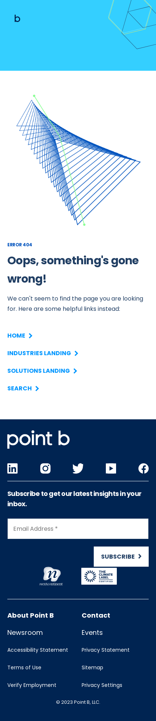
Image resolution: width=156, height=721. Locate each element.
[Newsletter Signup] (78, 545)
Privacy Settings (102, 685)
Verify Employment (31, 685)
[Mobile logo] (17, 18)
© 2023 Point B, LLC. (78, 702)
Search (22, 388)
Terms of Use (24, 667)
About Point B (30, 615)
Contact (96, 615)
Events (92, 632)
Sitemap (92, 667)
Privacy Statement (106, 650)
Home (19, 335)
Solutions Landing (41, 371)
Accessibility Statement (37, 650)
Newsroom (25, 632)
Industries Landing (42, 353)
